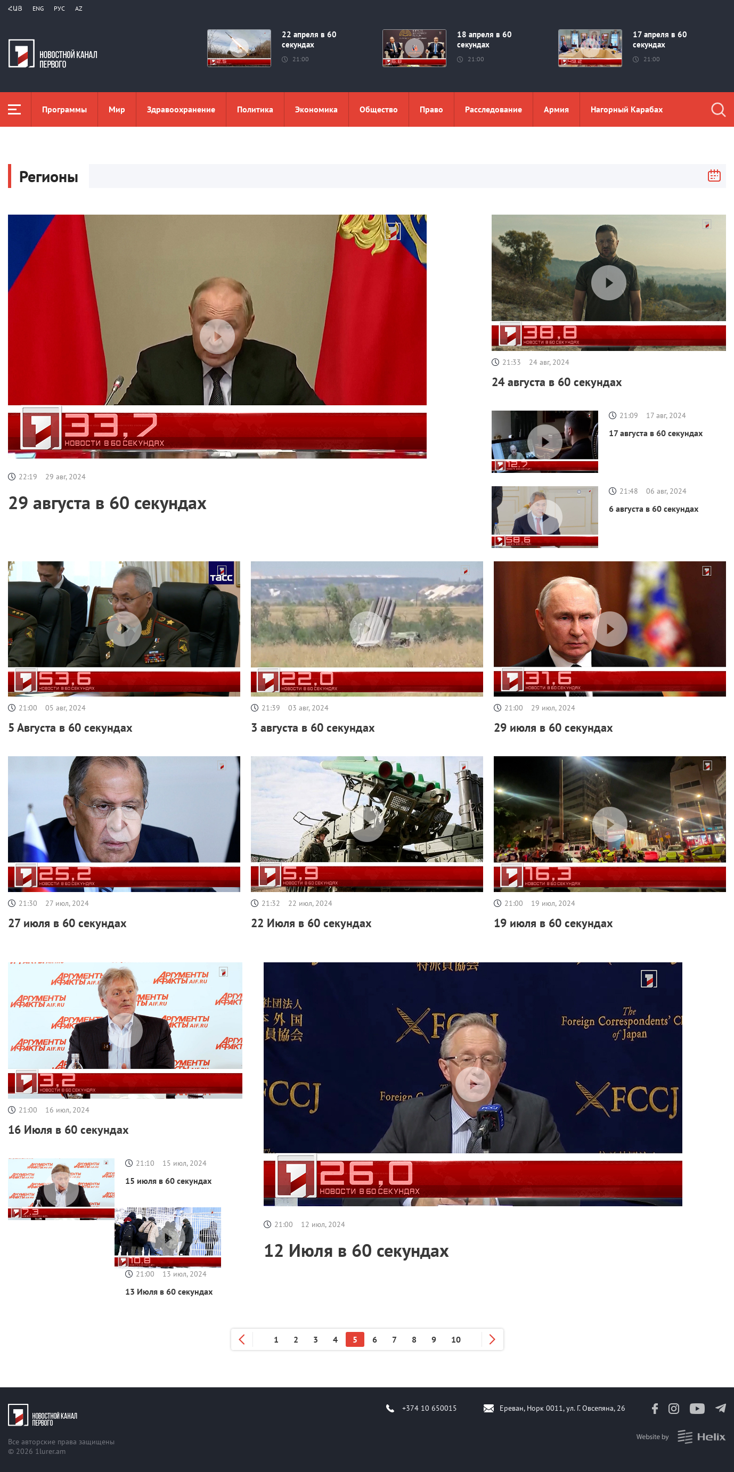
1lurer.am (50, 1451)
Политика (255, 109)
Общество (379, 109)
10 (456, 1339)
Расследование (493, 109)
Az (79, 8)
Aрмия (556, 109)
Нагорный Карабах (627, 109)
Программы (64, 109)
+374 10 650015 (429, 1408)
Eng (38, 8)
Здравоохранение (181, 109)
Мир (117, 109)
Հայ (15, 8)
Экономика (316, 109)
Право (431, 109)
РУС (59, 8)
